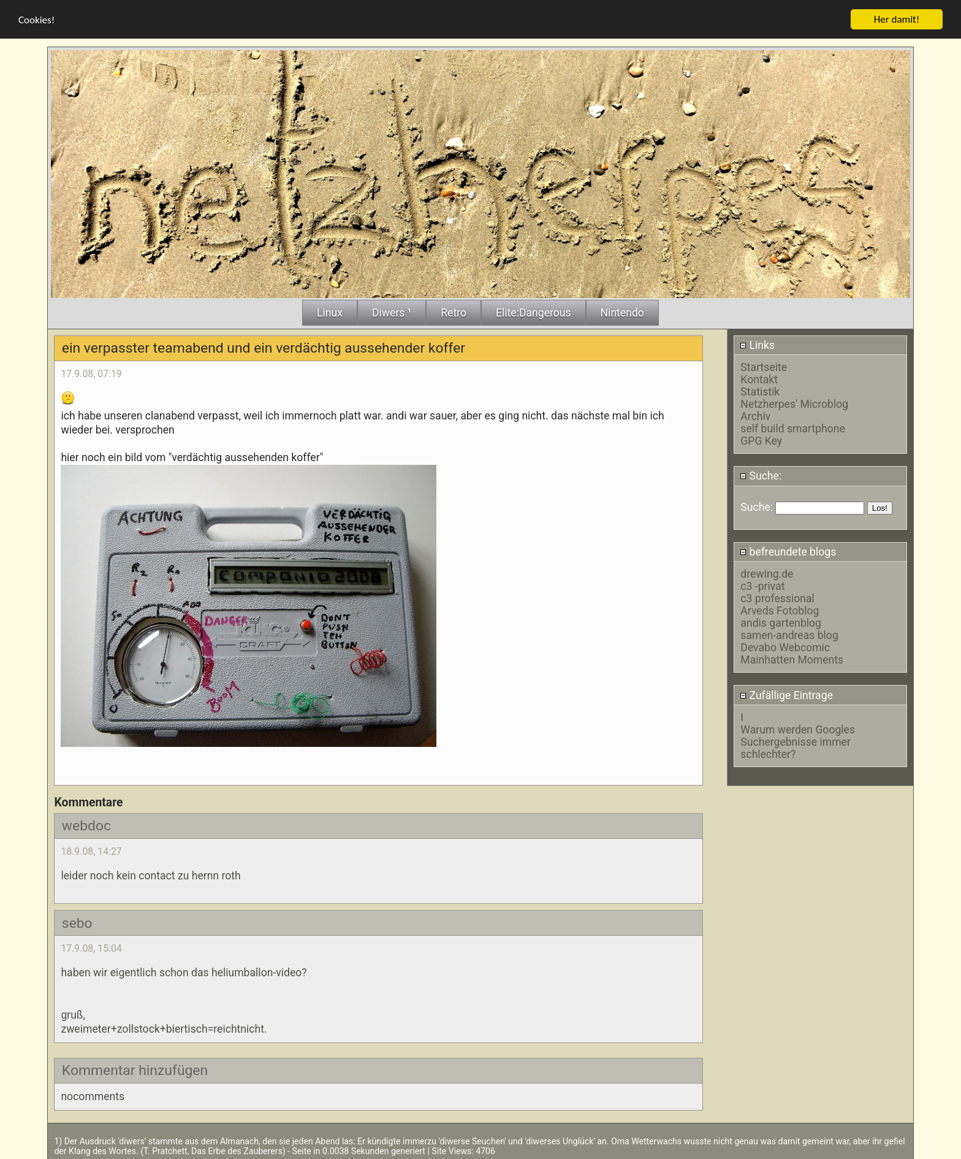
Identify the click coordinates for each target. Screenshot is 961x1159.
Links (757, 344)
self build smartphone (792, 427)
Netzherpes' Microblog (794, 403)
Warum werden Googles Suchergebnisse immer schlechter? (797, 740)
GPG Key (761, 440)
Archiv (755, 415)
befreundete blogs (788, 551)
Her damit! (897, 18)
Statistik (760, 390)
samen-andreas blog (789, 635)
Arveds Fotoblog (779, 610)
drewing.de (766, 573)
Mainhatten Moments (791, 659)
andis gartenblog (780, 622)
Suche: (760, 475)
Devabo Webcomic (785, 647)
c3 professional (777, 598)
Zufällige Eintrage (786, 694)
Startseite (763, 366)
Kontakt (759, 378)
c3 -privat (762, 586)
